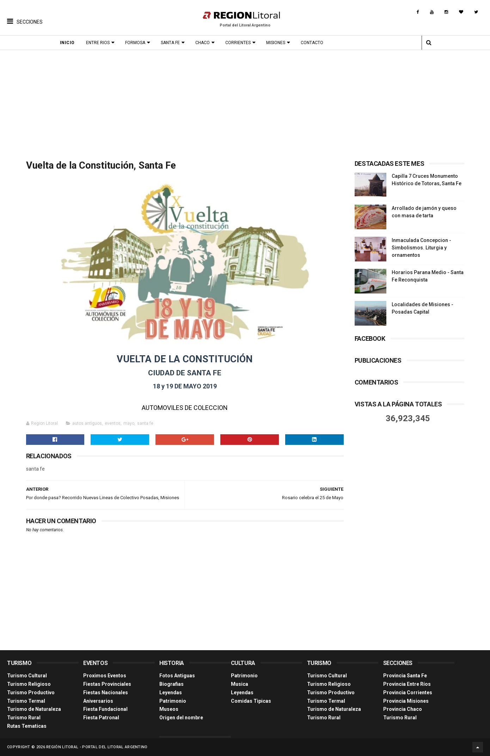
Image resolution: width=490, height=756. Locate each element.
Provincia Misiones (406, 701)
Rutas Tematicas (27, 726)
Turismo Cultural (27, 675)
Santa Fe (170, 42)
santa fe (145, 423)
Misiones (275, 42)
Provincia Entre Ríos (407, 684)
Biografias (171, 684)
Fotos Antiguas (177, 675)
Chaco (202, 42)
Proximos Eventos (104, 675)
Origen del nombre (181, 717)
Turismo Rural (24, 717)
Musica (239, 684)
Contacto (312, 42)
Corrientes (238, 42)
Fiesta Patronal (101, 717)
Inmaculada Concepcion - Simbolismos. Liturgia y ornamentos (421, 247)
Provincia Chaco (402, 709)
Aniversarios (98, 701)
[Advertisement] (245, 103)
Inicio (67, 42)
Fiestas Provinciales (107, 684)
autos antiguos (87, 423)
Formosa (135, 42)
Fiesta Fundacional (105, 709)
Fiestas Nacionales (105, 692)
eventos (113, 423)
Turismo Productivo (31, 692)
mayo (128, 423)
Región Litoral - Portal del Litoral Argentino (97, 747)
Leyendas (170, 692)
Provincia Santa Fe (405, 675)
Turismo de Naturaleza (34, 709)
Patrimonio (172, 701)
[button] (25, 16)
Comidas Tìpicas (251, 701)
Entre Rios (98, 42)
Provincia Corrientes (407, 692)
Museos (168, 709)
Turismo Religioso (29, 684)
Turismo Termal (26, 701)
